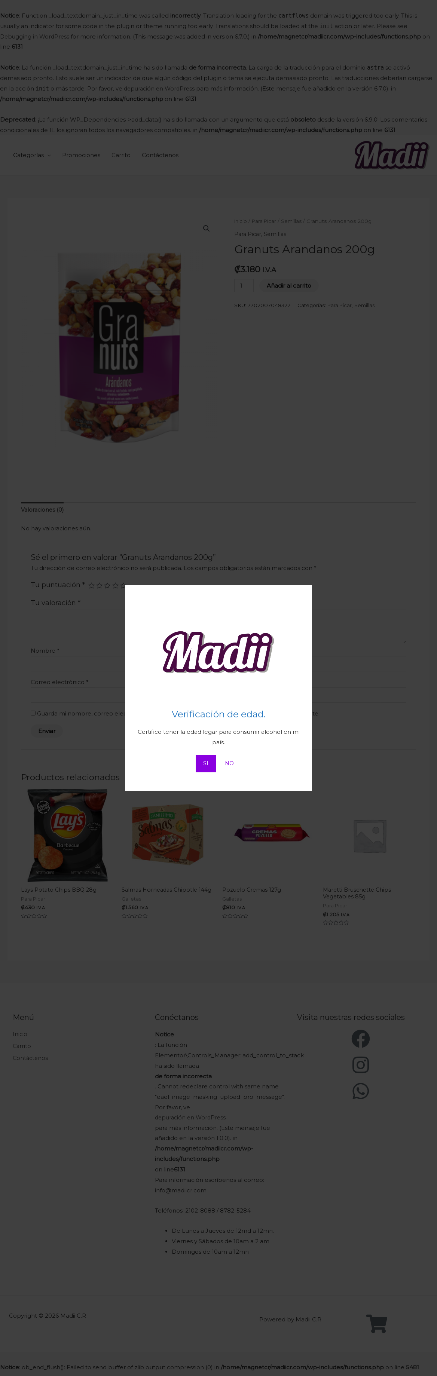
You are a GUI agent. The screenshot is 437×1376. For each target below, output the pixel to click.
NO (229, 763)
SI (205, 763)
